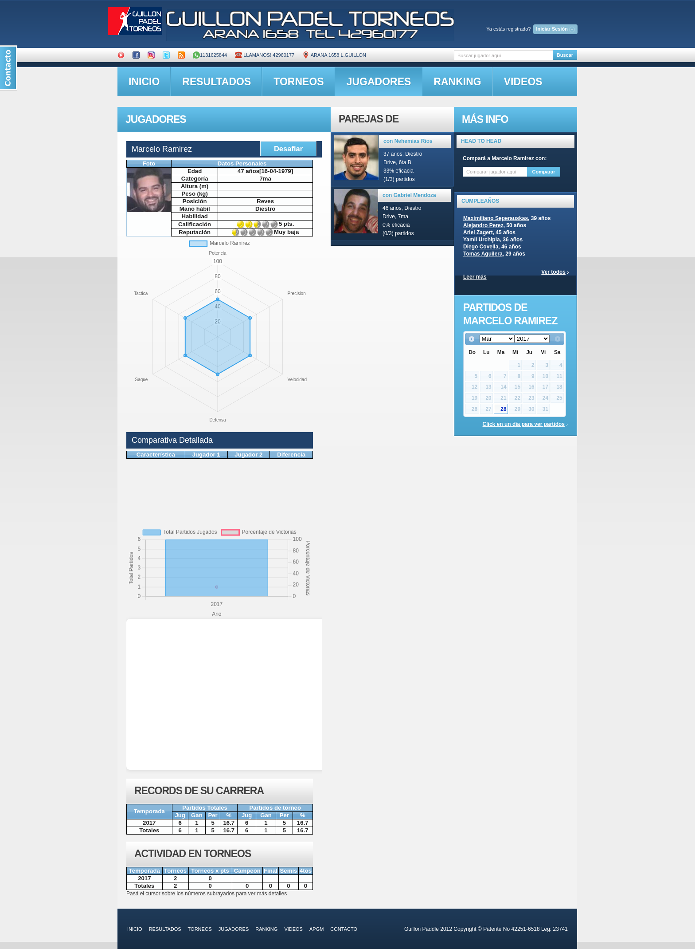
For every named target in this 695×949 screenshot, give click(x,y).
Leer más (475, 277)
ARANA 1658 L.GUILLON (334, 55)
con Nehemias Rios (408, 141)
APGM (316, 929)
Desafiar (288, 149)
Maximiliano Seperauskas (495, 218)
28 (503, 409)
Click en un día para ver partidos (524, 424)
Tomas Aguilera (483, 254)
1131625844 (210, 55)
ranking (457, 81)
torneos (298, 81)
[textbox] (503, 55)
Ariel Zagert (478, 232)
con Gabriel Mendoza (409, 195)
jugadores (379, 81)
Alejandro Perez (483, 225)
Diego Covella (480, 247)
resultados (216, 81)
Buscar (565, 55)
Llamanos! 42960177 (264, 55)
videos (523, 81)
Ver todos (553, 272)
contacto (343, 929)
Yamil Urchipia (481, 239)
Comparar (543, 171)
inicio (144, 81)
